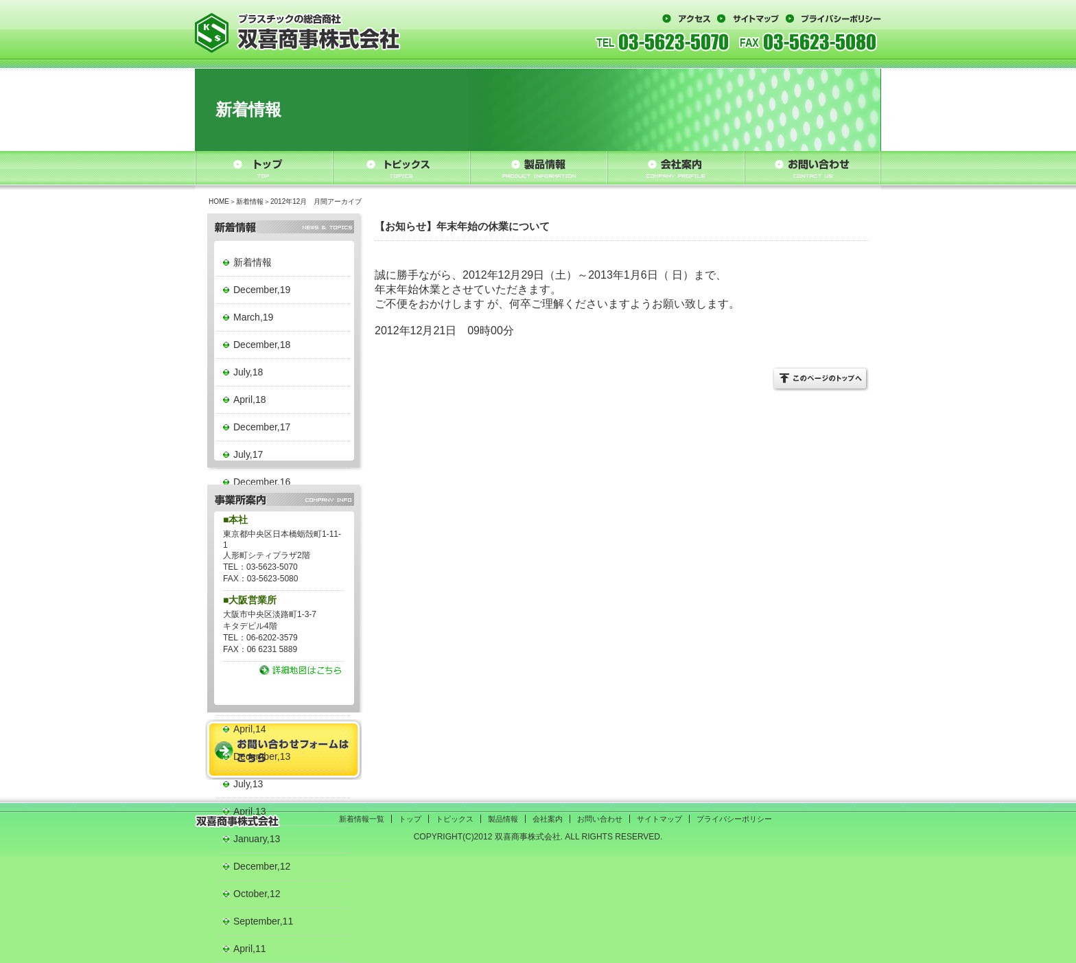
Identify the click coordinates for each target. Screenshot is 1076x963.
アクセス (686, 18)
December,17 (261, 426)
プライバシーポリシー (833, 18)
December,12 (261, 866)
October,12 (257, 893)
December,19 (261, 289)
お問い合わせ (812, 168)
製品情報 (538, 168)
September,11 (263, 921)
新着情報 (250, 201)
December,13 (261, 756)
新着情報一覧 (361, 819)
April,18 (249, 399)
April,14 (249, 728)
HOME (219, 201)
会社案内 (675, 168)
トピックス (401, 168)
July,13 (248, 783)
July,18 (248, 372)
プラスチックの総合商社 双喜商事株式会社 (298, 32)
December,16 (261, 481)
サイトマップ (748, 18)
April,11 (249, 948)
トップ (263, 168)
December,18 (261, 344)
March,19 (253, 317)
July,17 (248, 454)
